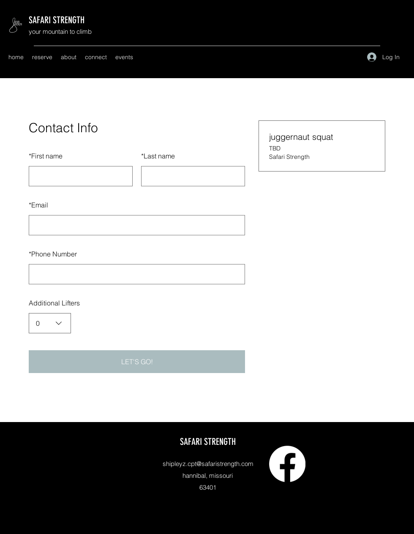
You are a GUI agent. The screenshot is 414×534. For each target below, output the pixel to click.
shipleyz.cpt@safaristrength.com (208, 464)
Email (38, 205)
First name (46, 156)
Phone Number (53, 254)
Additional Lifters (54, 303)
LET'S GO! (137, 361)
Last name (158, 156)
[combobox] (50, 323)
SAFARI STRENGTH (56, 20)
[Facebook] (287, 464)
